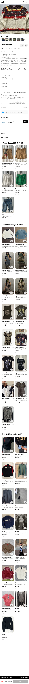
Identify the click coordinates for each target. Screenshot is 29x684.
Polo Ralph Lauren (6, 189)
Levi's (3, 214)
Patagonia (17, 163)
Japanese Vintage (6, 44)
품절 (20, 682)
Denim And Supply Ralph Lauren (7, 163)
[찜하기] (22, 45)
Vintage (3, 531)
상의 (5, 107)
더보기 (26, 39)
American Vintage (19, 557)
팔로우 (25, 121)
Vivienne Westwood (6, 454)
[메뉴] (26, 2)
